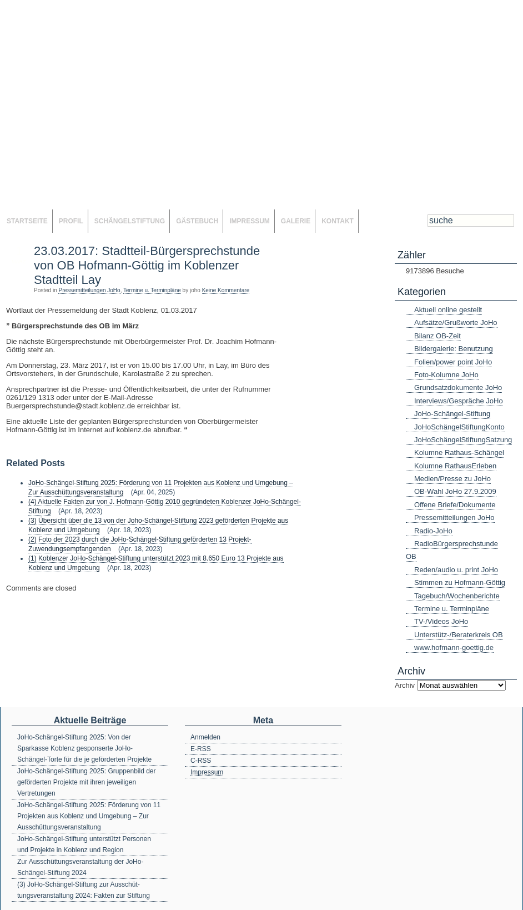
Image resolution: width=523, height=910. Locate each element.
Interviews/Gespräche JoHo (458, 401)
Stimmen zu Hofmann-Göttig (459, 582)
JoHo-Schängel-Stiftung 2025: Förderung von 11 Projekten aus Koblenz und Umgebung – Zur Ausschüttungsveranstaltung (88, 816)
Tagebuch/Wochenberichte (457, 596)
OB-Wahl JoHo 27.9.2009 (455, 491)
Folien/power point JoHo (453, 362)
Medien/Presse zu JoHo (452, 478)
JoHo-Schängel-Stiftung (452, 413)
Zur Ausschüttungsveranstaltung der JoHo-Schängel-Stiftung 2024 (80, 867)
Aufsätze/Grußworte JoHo (455, 322)
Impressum (249, 221)
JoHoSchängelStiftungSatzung (463, 440)
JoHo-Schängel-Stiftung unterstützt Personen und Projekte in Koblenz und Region (84, 844)
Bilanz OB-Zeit (437, 336)
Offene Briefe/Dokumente (454, 505)
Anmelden (205, 737)
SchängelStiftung (129, 221)
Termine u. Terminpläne (152, 290)
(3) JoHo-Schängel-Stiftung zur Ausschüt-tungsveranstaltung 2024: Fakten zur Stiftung (83, 890)
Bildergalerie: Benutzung (453, 348)
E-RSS (200, 749)
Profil (71, 221)
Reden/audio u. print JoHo (456, 570)
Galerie (295, 221)
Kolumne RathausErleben (455, 466)
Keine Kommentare (226, 290)
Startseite (27, 221)
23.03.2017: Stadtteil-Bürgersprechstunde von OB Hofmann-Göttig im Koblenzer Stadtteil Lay (147, 265)
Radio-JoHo (433, 531)
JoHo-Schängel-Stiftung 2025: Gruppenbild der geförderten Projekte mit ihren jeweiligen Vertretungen (86, 782)
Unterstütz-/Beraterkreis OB (458, 635)
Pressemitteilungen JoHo (89, 290)
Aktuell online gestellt (448, 310)
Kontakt (337, 221)
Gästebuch (197, 221)
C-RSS (200, 760)
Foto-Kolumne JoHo (446, 375)
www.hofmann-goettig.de (454, 647)
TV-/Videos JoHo (441, 621)
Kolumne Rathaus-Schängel (459, 452)
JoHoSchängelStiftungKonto (459, 427)
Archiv (405, 685)
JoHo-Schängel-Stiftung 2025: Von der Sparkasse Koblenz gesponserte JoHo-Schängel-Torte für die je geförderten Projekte (84, 748)
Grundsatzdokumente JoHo (458, 387)
